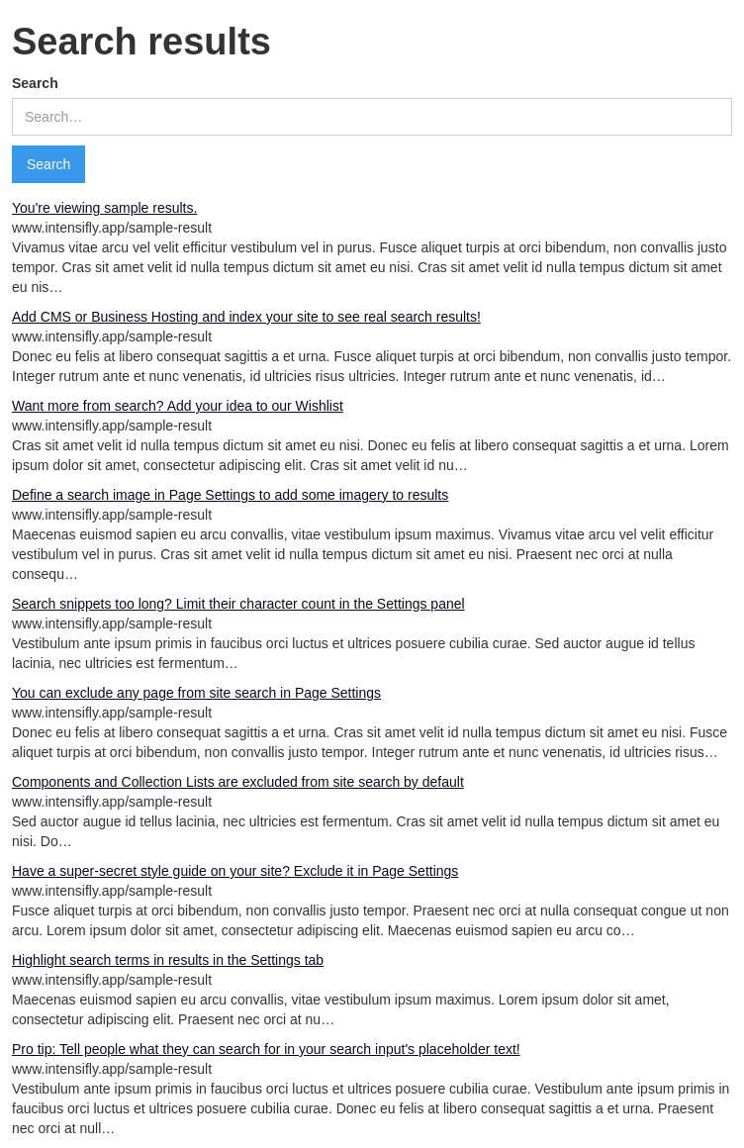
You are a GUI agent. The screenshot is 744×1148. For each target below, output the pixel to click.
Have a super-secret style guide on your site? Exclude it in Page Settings (235, 871)
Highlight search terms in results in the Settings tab (168, 960)
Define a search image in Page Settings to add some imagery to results (230, 495)
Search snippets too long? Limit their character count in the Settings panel (238, 604)
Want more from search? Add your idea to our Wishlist (177, 406)
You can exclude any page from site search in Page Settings (196, 693)
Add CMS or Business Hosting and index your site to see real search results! (246, 317)
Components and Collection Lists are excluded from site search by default (238, 782)
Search (35, 83)
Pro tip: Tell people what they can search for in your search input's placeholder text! (266, 1049)
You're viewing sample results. (104, 208)
